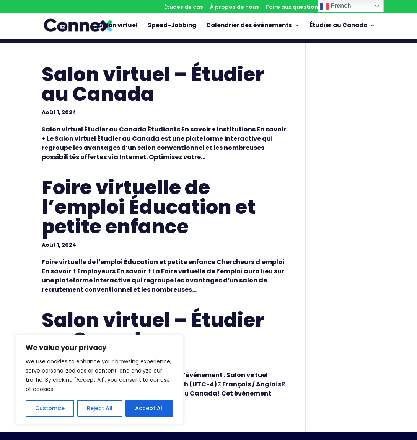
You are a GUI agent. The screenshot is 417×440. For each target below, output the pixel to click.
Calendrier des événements (249, 26)
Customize (50, 408)
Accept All (149, 408)
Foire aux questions (293, 7)
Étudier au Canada (338, 26)
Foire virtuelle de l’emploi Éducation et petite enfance (149, 207)
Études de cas (183, 7)
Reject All (99, 408)
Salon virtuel (118, 26)
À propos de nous (234, 7)
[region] (99, 380)
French (335, 6)
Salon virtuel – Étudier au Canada (153, 84)
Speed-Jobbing (172, 26)
